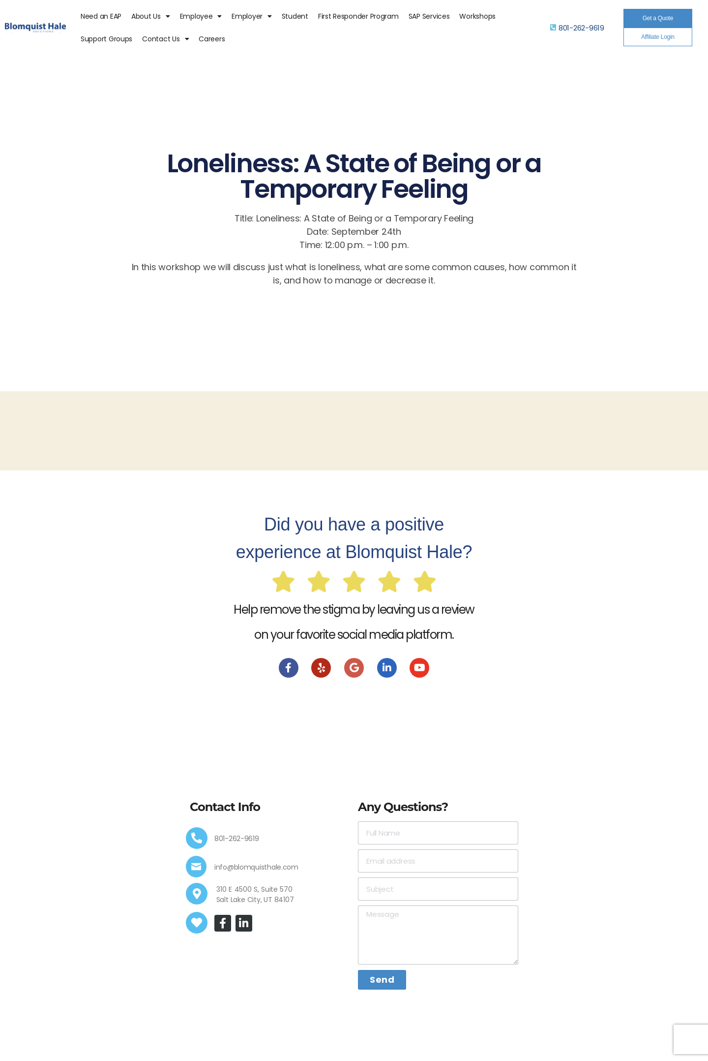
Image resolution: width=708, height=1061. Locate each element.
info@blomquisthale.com (256, 867)
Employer (252, 16)
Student (295, 16)
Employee (201, 16)
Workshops (477, 16)
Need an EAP (101, 16)
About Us (150, 16)
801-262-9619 (581, 28)
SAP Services (429, 16)
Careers (212, 39)
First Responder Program (358, 16)
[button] (657, 18)
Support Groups (106, 39)
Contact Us (165, 39)
